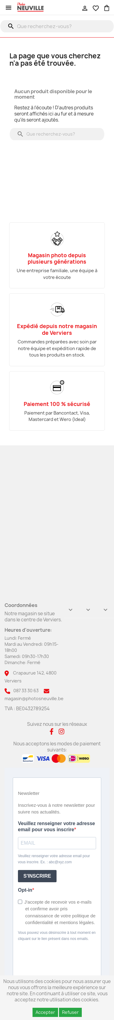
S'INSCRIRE (37, 876)
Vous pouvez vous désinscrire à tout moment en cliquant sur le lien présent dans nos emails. (56, 935)
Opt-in (25, 890)
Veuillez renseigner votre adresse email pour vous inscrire (56, 826)
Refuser (70, 1012)
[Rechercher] (57, 26)
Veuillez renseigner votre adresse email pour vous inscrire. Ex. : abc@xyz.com (54, 859)
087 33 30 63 (26, 690)
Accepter (45, 1012)
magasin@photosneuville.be (34, 698)
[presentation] (55, 956)
